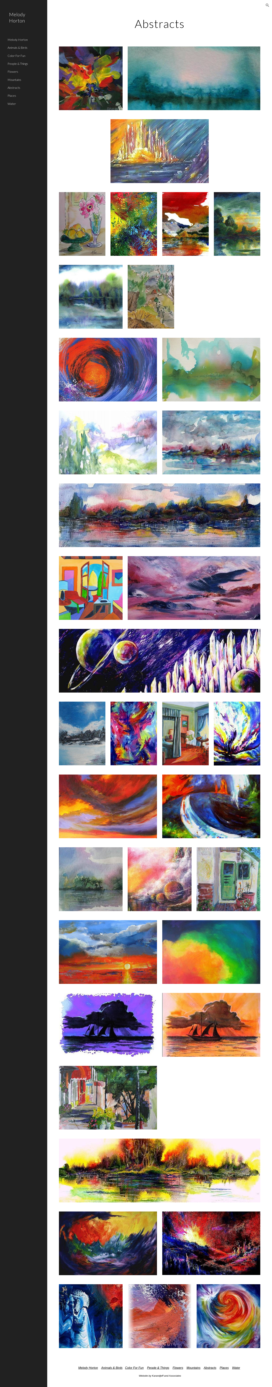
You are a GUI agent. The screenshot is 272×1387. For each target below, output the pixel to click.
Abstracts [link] (14, 87)
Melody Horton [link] (18, 39)
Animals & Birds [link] (17, 47)
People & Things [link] (18, 63)
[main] (159, 23)
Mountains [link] (14, 79)
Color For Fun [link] (16, 55)
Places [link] (12, 95)
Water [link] (12, 103)
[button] (267, 5)
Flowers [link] (13, 71)
